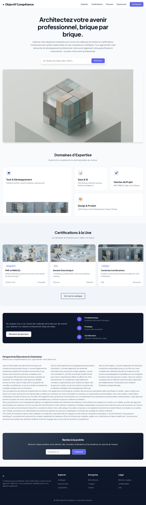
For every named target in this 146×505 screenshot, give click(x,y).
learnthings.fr (7, 416)
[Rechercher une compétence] (66, 60)
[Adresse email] (58, 451)
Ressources (121, 4)
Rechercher (98, 61)
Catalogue (61, 480)
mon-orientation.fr (57, 374)
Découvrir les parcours (19, 334)
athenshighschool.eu (116, 368)
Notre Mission (93, 480)
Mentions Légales (124, 480)
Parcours (109, 4)
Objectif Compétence (18, 4)
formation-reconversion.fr (31, 371)
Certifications (96, 4)
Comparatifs (62, 488)
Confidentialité (123, 484)
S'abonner (79, 452)
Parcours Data (63, 484)
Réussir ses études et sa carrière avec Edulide (105, 402)
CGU (120, 488)
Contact (91, 488)
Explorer (84, 4)
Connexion (136, 4)
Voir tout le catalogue (73, 296)
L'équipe (91, 484)
